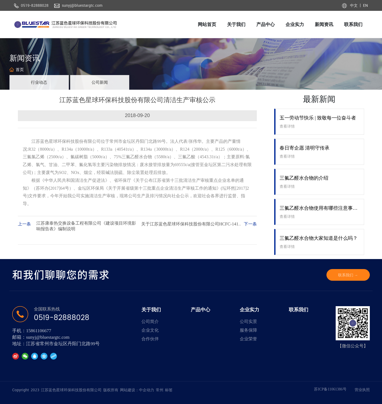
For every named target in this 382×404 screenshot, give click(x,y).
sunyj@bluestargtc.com (82, 5)
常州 (159, 389)
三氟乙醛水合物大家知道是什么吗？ (319, 238)
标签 (169, 389)
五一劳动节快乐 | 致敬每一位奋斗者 (318, 118)
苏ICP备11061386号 (330, 389)
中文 (354, 5)
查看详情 (287, 126)
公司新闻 (100, 82)
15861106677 (38, 330)
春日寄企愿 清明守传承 (305, 148)
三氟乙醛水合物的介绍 (304, 178)
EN (365, 5)
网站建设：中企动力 (137, 389)
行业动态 (39, 82)
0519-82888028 (34, 5)
